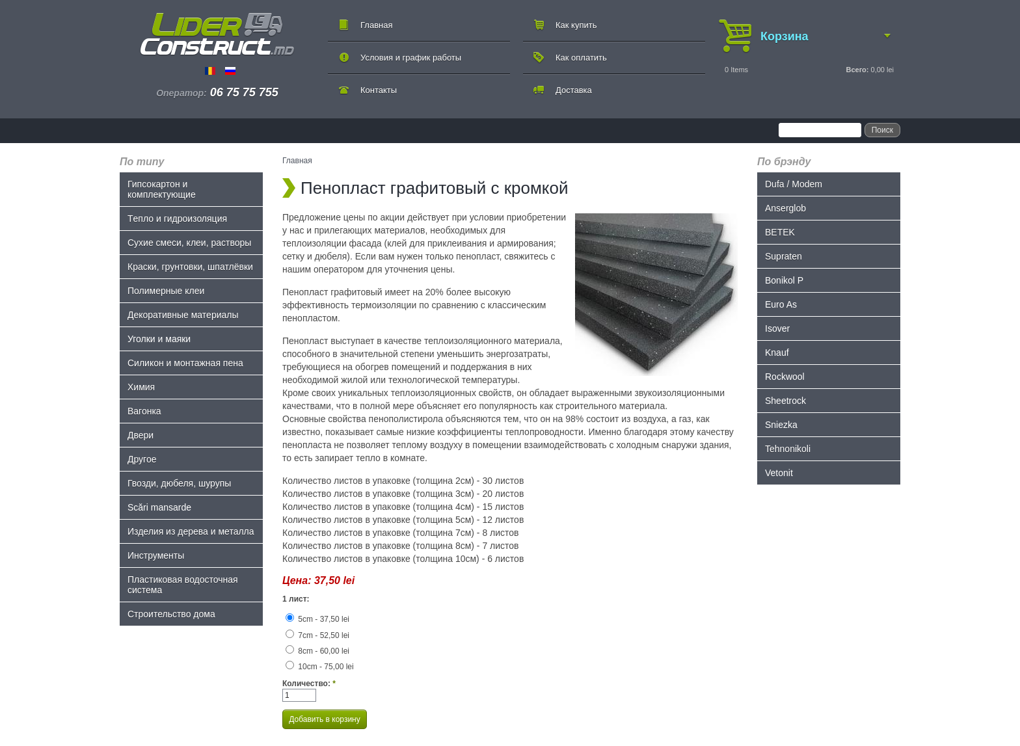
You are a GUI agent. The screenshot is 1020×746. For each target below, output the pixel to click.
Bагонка (144, 411)
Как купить (576, 25)
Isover (777, 328)
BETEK (780, 232)
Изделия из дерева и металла (191, 531)
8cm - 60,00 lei (317, 651)
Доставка (574, 90)
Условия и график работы (410, 57)
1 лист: (296, 599)
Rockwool (785, 376)
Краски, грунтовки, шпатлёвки (190, 266)
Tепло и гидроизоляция (177, 218)
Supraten (783, 256)
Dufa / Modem (793, 184)
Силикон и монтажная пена (185, 363)
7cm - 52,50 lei (317, 635)
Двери (141, 435)
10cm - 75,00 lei (320, 666)
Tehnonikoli (788, 449)
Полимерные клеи (166, 291)
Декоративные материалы (183, 315)
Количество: (309, 683)
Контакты (378, 90)
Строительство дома (171, 614)
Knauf (777, 352)
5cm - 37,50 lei (317, 619)
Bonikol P (784, 280)
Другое (142, 459)
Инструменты (156, 555)
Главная (376, 25)
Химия (141, 387)
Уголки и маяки (159, 339)
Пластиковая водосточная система (183, 584)
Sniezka (781, 425)
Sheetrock (785, 400)
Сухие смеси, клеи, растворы (189, 242)
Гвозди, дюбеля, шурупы (179, 483)
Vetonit (779, 473)
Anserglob (785, 208)
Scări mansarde (159, 507)
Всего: (857, 69)
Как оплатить (581, 57)
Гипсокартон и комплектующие (162, 189)
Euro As (781, 304)
